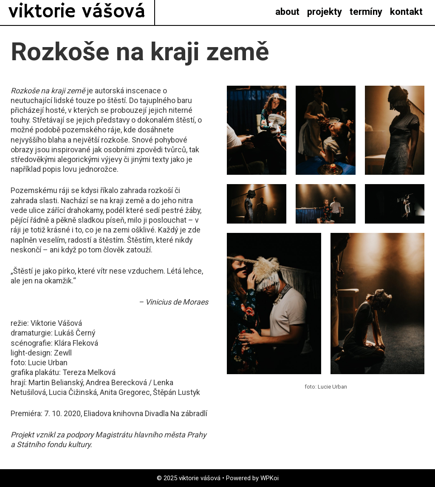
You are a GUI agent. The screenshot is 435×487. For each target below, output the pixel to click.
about (287, 11)
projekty (324, 11)
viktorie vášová (77, 12)
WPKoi (269, 478)
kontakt (406, 11)
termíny (366, 11)
